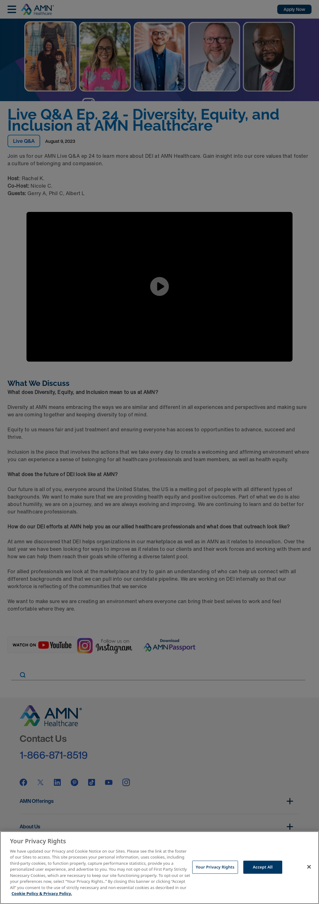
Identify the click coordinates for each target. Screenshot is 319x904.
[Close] (309, 867)
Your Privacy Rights (215, 867)
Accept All (263, 867)
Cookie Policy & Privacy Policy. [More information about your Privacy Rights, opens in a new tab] (42, 893)
